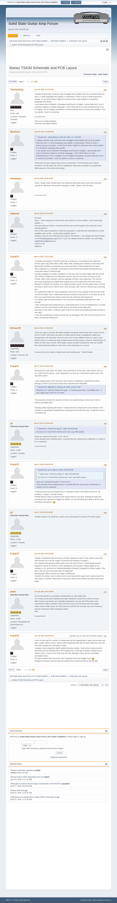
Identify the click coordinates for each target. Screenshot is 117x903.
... (30, 82)
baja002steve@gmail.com (45, 241)
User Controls (16, 731)
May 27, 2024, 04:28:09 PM (43, 464)
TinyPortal (83, 900)
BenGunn (15, 132)
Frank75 (14, 256)
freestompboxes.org (48, 238)
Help (89, 900)
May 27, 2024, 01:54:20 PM (43, 423)
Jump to (73, 685)
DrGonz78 (15, 328)
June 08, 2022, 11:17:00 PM (43, 89)
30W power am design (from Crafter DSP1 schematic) (32, 797)
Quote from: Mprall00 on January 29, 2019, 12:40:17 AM (59, 387)
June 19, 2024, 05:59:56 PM (43, 636)
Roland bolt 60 (16, 790)
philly (38, 770)
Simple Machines (24, 900)
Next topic (103, 74)
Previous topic (90, 74)
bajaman (14, 213)
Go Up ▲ (108, 900)
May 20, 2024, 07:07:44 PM (43, 213)
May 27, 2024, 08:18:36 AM (43, 366)
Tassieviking (16, 89)
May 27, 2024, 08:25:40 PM (43, 512)
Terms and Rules (98, 900)
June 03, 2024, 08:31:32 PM (43, 591)
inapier (47, 777)
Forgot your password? (58, 757)
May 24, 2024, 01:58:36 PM (43, 328)
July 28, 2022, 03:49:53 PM (43, 178)
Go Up (11, 670)
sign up (83, 737)
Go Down (13, 81)
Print (105, 82)
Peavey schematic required (21, 770)
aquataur (66, 784)
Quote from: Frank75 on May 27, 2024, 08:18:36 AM (57, 429)
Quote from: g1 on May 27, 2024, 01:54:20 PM (55, 470)
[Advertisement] (19, 844)
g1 (26, 790)
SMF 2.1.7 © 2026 (12, 900)
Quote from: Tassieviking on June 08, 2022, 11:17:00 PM (59, 137)
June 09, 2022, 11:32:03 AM (44, 132)
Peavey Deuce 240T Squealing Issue (25, 777)
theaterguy (16, 178)
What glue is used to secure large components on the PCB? (34, 784)
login (75, 737)
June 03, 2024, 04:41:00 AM (44, 553)
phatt (13, 591)
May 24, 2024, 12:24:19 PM (43, 256)
